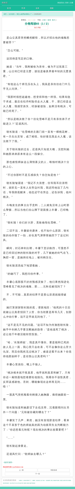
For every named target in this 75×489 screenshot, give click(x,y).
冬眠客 (24, 483)
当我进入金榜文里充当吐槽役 (65, 480)
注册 (71, 3)
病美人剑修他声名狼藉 (55, 480)
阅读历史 (60, 3)
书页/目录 (53, 470)
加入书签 (37, 27)
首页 (5, 14)
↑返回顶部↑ (8, 462)
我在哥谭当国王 (6, 483)
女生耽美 (12, 14)
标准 (49, 20)
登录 (67, 3)
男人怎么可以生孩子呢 (18, 483)
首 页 (9, 8)
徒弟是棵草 (48, 480)
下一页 (37, 474)
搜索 (51, 8)
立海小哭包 (12, 483)
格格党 (5, 3)
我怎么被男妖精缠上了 (24, 14)
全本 (37, 8)
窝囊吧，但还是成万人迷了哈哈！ (38, 480)
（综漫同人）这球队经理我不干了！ (25, 480)
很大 (53, 20)
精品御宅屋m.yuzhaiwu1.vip (13, 467)
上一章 (21, 470)
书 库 (23, 8)
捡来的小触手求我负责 (31, 483)
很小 (45, 20)
